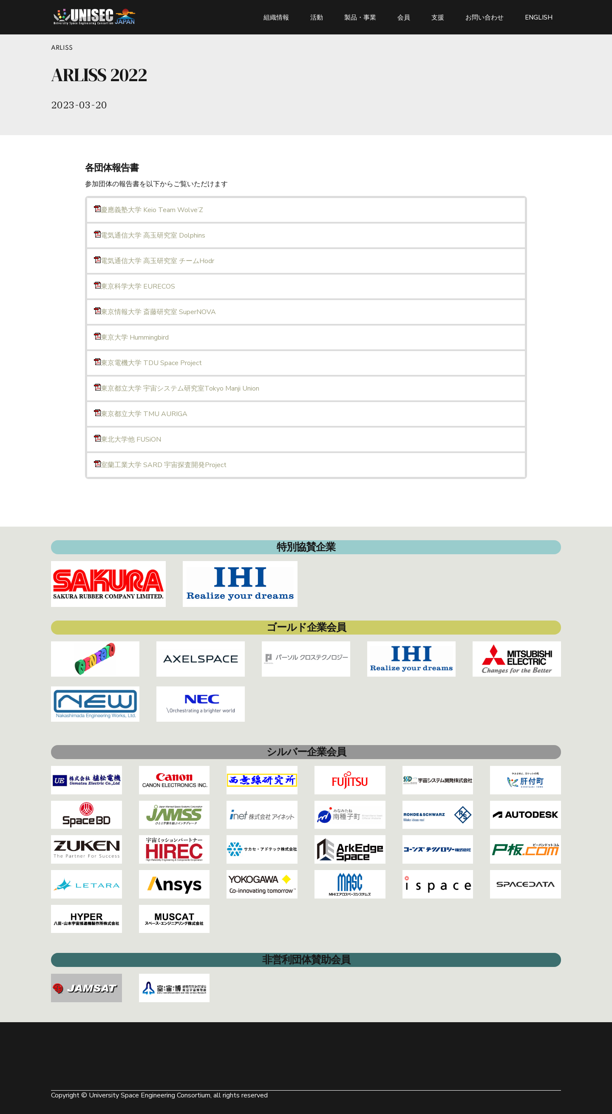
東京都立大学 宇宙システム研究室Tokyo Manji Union (176, 388)
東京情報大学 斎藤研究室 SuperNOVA (155, 312)
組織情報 (276, 17)
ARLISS (62, 48)
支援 (437, 17)
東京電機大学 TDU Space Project (148, 363)
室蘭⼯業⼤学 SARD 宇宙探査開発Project (160, 465)
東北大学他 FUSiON (127, 439)
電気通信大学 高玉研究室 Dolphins (149, 235)
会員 (403, 17)
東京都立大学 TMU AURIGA (140, 414)
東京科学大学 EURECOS (134, 286)
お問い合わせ (484, 17)
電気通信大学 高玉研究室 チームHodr (154, 261)
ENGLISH (538, 17)
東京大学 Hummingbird (131, 337)
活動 (316, 17)
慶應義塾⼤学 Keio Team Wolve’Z (148, 210)
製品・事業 (360, 17)
